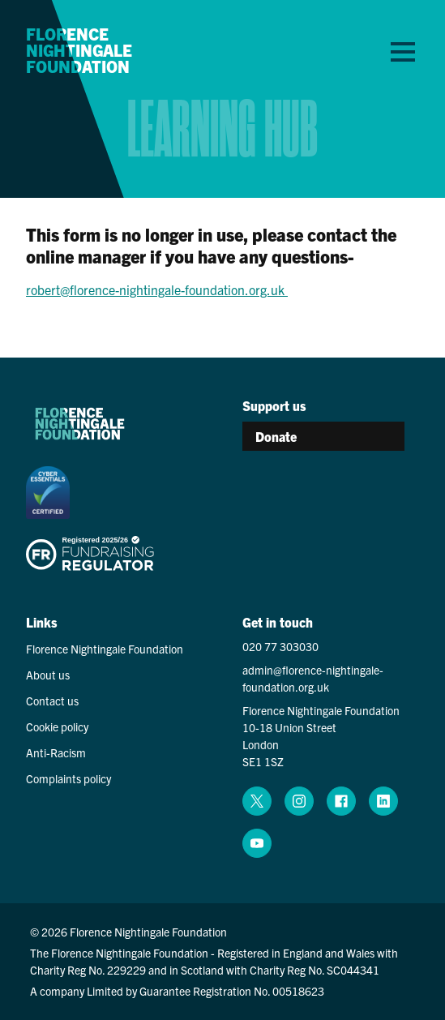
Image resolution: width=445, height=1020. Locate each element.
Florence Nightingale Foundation (79, 50)
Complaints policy (68, 778)
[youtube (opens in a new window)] (257, 843)
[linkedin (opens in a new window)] (383, 801)
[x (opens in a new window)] (257, 801)
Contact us (52, 700)
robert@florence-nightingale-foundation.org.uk (157, 289)
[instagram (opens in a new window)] (299, 801)
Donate (276, 436)
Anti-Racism (56, 752)
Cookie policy (57, 726)
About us (48, 674)
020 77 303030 (280, 646)
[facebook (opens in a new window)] (341, 801)
